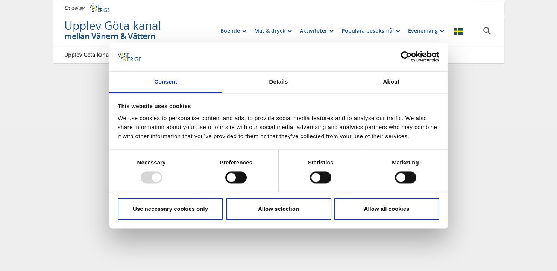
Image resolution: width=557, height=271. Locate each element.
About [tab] (391, 81)
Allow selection (278, 209)
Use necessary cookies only (170, 209)
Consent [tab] (165, 81)
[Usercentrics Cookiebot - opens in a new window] (406, 56)
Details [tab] (278, 81)
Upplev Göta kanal (87, 54)
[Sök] (487, 30)
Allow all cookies (387, 209)
